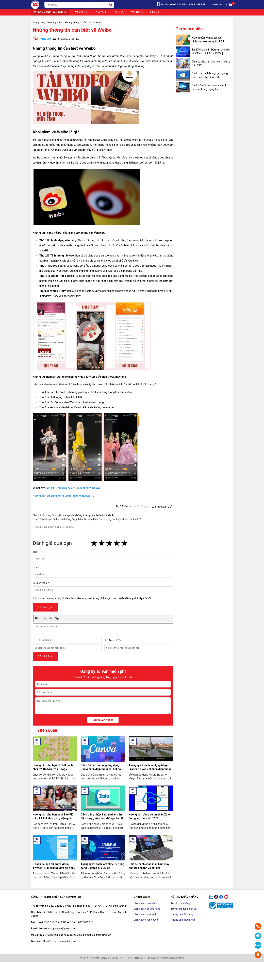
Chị (120, 640)
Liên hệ (154, 12)
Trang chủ (82, 12)
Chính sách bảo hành (145, 903)
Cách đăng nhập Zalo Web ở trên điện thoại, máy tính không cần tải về (102, 818)
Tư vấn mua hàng (180, 903)
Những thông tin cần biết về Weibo (72, 30)
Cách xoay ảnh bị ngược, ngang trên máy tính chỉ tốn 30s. (210, 75)
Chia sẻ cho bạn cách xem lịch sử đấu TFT (211, 63)
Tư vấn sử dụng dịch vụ (183, 908)
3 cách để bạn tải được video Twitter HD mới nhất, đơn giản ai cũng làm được (53, 867)
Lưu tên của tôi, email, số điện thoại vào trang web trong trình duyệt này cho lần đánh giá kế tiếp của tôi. (94, 598)
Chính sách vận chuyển (146, 919)
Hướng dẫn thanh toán (183, 919)
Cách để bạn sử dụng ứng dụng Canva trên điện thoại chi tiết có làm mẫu (101, 769)
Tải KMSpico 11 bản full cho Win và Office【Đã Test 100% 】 (211, 51)
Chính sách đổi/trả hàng (147, 908)
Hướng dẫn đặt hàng (182, 914)
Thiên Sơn (42, 39)
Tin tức (137, 12)
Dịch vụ (119, 12)
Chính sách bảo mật (145, 914)
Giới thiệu (102, 12)
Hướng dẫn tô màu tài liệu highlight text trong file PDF (208, 39)
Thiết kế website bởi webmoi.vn (167, 958)
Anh (111, 640)
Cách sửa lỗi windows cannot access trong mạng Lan (209, 87)
